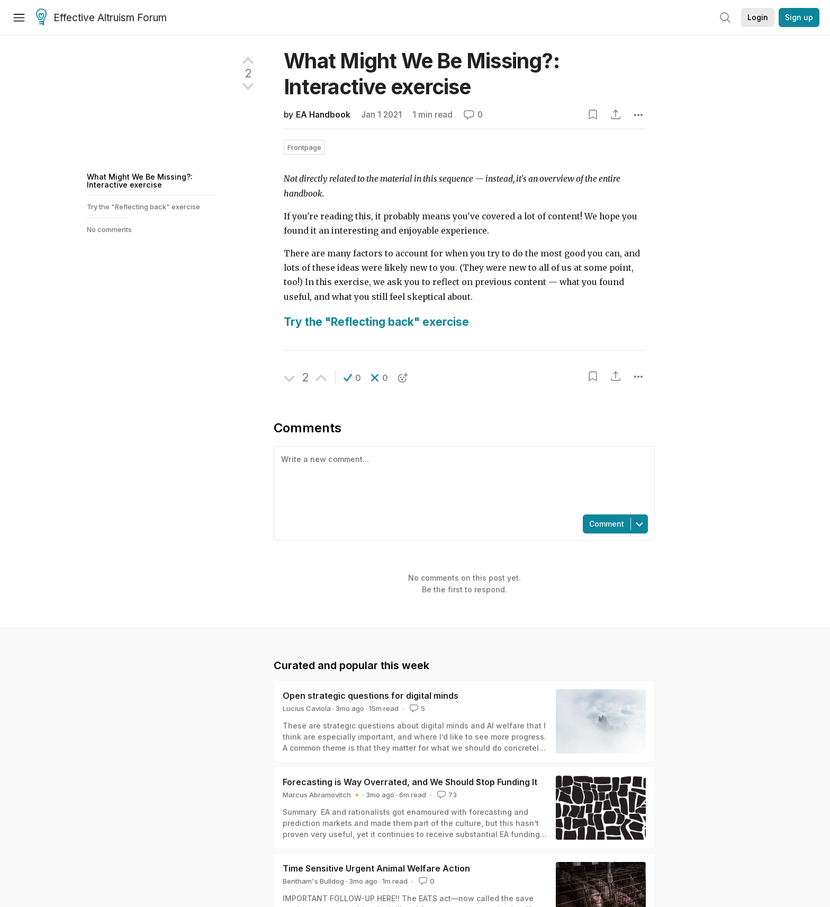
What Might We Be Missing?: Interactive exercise (140, 180)
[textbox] (462, 479)
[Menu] (19, 17)
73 (446, 794)
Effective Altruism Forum (101, 18)
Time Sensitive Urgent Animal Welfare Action (376, 868)
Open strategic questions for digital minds (370, 695)
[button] (352, 377)
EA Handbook (323, 115)
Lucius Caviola (307, 708)
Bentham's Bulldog (313, 881)
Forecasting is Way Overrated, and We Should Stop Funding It (410, 782)
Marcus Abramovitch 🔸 (322, 794)
